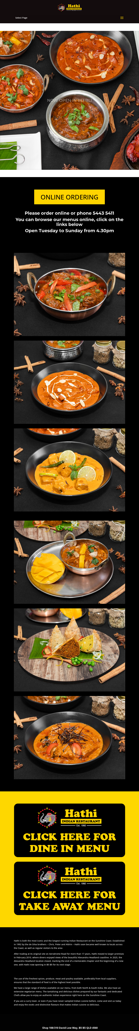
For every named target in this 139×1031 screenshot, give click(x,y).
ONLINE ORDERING (69, 197)
